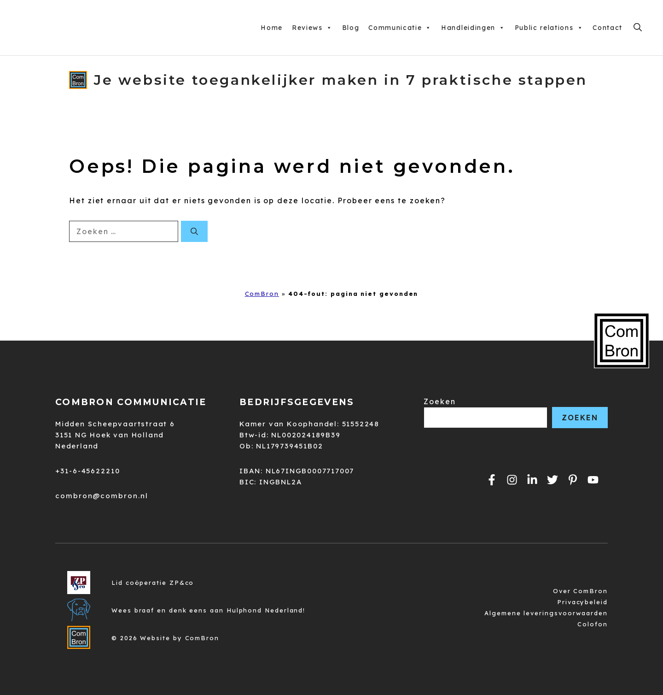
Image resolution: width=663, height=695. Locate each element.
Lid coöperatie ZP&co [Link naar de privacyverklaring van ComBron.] (152, 582)
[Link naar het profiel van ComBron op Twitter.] (552, 479)
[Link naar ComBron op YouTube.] (593, 479)
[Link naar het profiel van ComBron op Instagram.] (512, 479)
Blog (351, 28)
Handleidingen (473, 27)
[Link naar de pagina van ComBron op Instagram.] (532, 479)
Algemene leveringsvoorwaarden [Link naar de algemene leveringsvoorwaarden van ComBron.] (546, 613)
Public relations (549, 27)
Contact (607, 28)
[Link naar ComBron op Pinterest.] (572, 479)
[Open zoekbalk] (637, 27)
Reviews (312, 27)
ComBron (262, 293)
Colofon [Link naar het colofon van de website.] (592, 624)
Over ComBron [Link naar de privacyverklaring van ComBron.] (580, 591)
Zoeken (440, 401)
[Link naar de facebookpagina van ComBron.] (491, 479)
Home (272, 28)
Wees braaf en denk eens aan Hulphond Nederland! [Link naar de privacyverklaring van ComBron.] (208, 610)
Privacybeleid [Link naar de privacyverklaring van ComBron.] (582, 602)
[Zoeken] (194, 231)
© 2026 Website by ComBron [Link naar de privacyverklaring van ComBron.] (165, 638)
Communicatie (400, 27)
